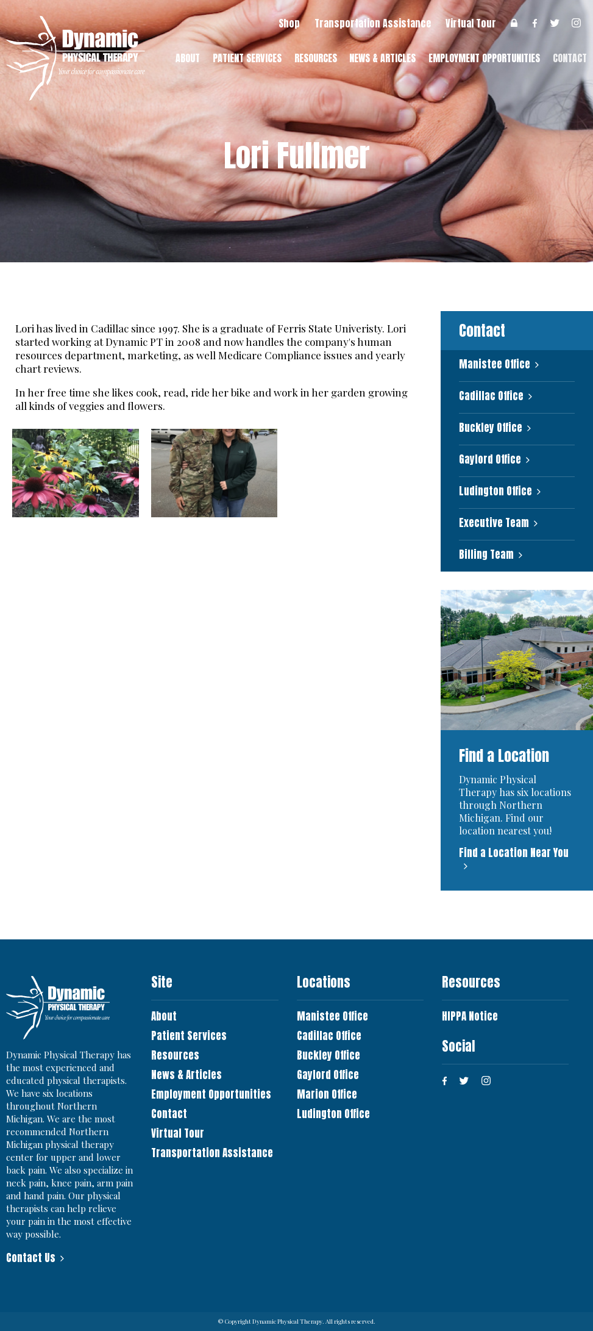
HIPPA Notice (470, 1016)
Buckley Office (490, 428)
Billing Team (486, 555)
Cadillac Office (491, 396)
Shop (289, 23)
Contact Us (30, 1258)
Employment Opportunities (484, 58)
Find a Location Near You (514, 853)
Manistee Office (494, 364)
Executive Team (494, 523)
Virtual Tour (471, 23)
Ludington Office (495, 491)
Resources (315, 58)
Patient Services (247, 58)
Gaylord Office (490, 459)
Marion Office (327, 1094)
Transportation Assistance (372, 23)
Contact (169, 1114)
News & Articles (382, 58)
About (188, 58)
